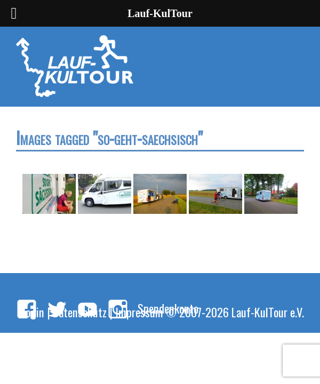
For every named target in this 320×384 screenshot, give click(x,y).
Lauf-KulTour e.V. (267, 312)
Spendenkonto (168, 308)
